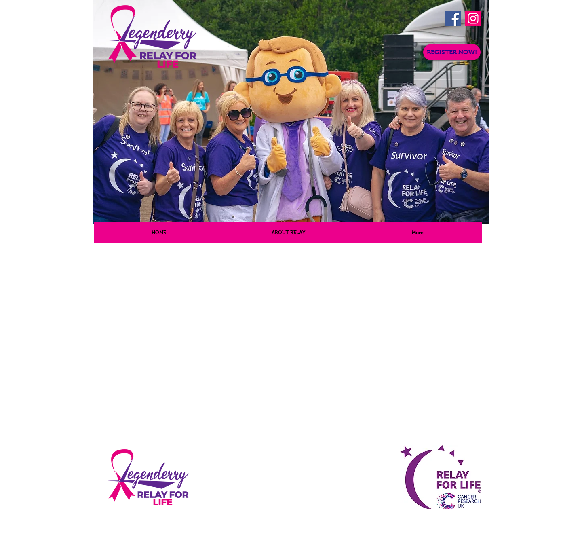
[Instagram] (473, 18)
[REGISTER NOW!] (452, 52)
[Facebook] (453, 18)
